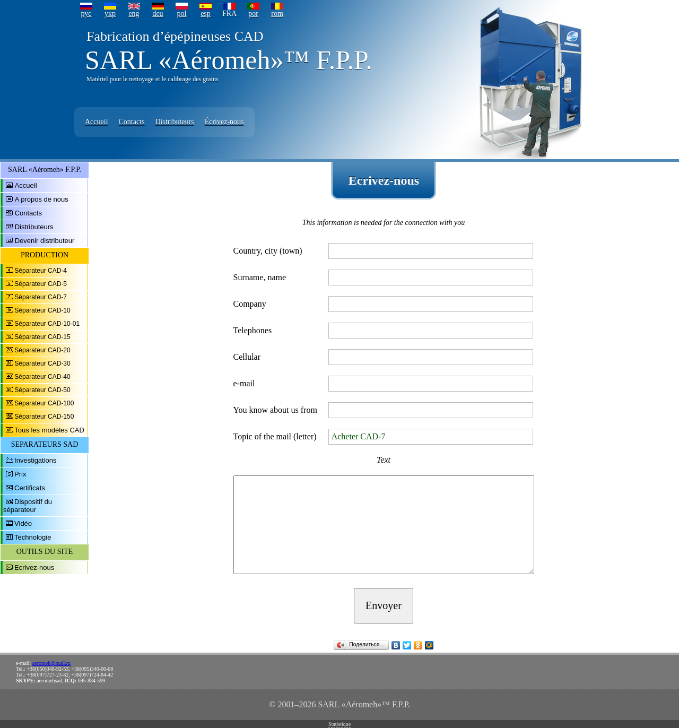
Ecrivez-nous (34, 567)
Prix (20, 474)
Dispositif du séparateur (27, 506)
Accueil (96, 122)
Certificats (29, 488)
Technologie (32, 537)
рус (86, 14)
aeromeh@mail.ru (51, 663)
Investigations (35, 460)
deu (157, 14)
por (253, 14)
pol (182, 14)
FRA (229, 14)
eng (133, 14)
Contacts (132, 122)
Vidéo (23, 523)
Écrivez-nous (224, 122)
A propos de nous (41, 199)
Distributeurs (174, 122)
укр (110, 14)
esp (206, 14)
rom (277, 14)
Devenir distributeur (45, 241)
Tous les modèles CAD (49, 430)
